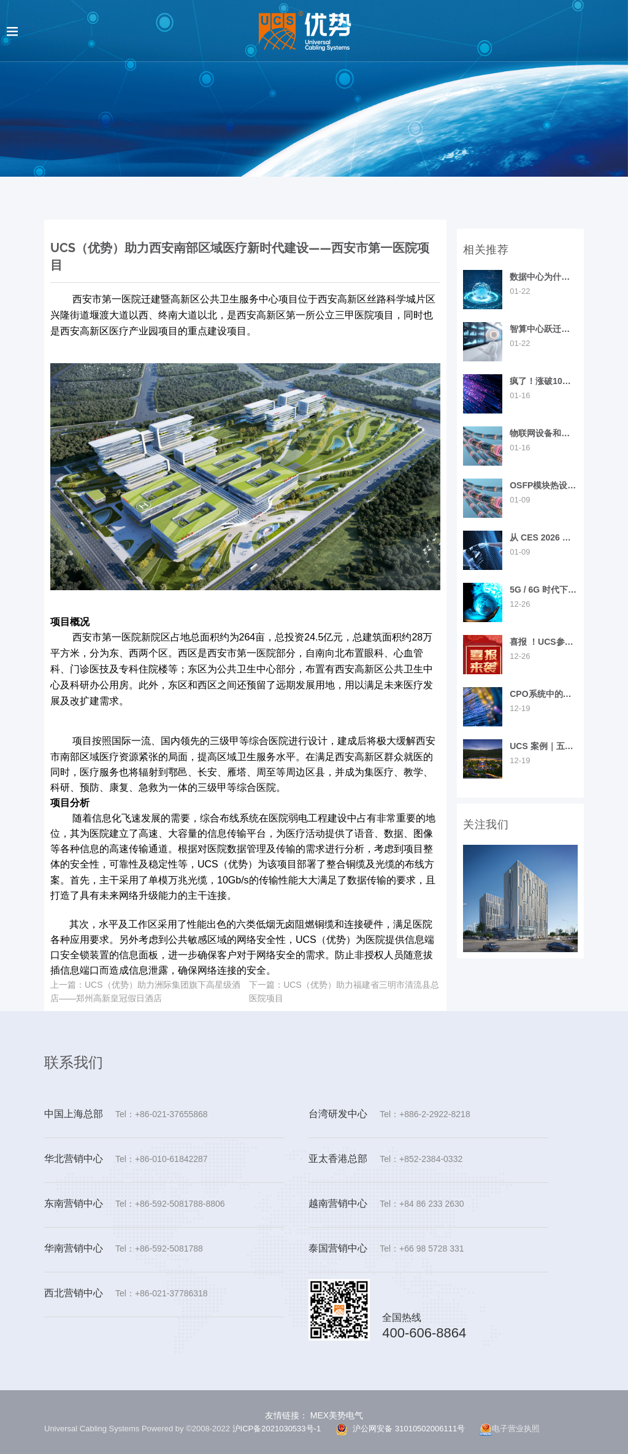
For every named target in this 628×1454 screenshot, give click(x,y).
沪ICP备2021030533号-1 (276, 1428)
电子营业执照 (510, 1429)
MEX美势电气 (335, 1415)
